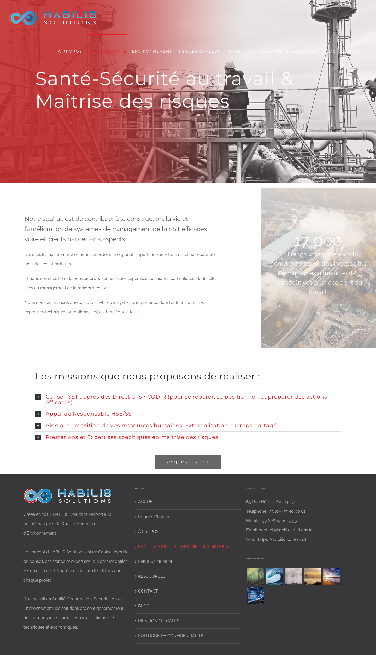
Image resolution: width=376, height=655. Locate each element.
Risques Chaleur (153, 516)
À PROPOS (148, 531)
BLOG (143, 606)
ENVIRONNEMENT (156, 561)
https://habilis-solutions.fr (283, 539)
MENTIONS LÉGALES (158, 620)
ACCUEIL (147, 501)
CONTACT (148, 591)
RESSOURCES (152, 576)
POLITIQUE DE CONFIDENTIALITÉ (171, 635)
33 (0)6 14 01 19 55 (279, 520)
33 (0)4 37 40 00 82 (287, 511)
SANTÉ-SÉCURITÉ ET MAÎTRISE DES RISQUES (183, 546)
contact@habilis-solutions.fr (285, 530)
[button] (188, 399)
